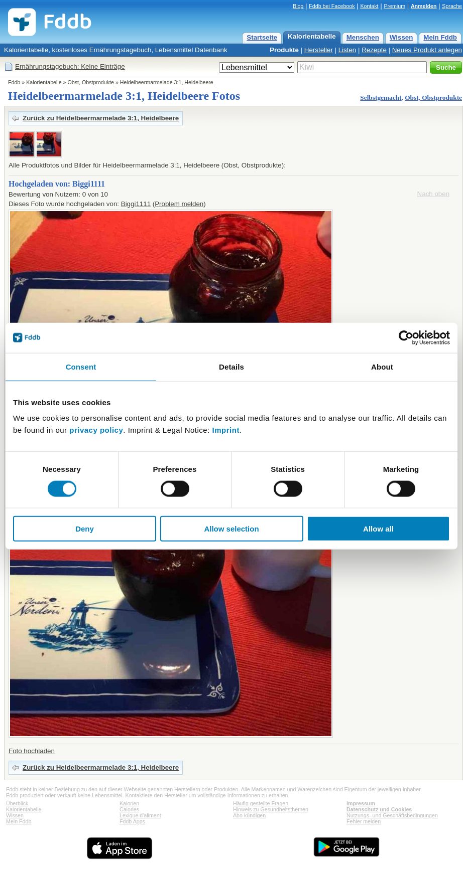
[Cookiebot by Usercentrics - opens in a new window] (406, 337)
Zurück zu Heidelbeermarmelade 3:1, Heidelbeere (101, 118)
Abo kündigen (249, 815)
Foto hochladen (32, 751)
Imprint (226, 430)
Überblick (17, 803)
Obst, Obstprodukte (91, 82)
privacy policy (96, 430)
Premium (394, 6)
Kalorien (129, 803)
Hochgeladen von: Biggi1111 (57, 184)
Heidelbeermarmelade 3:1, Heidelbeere (166, 82)
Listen (347, 50)
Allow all (378, 529)
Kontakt (369, 6)
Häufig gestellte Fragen (260, 803)
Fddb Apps (132, 821)
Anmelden (424, 6)
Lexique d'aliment (140, 815)
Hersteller (318, 50)
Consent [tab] (81, 366)
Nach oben (433, 194)
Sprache (452, 6)
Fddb (14, 82)
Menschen (362, 37)
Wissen (401, 37)
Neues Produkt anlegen (427, 50)
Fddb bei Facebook (332, 6)
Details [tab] (231, 366)
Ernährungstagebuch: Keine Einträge (70, 66)
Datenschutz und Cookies (379, 809)
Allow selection (231, 529)
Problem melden (179, 204)
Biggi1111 (136, 204)
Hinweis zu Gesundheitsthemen (270, 809)
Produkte (284, 50)
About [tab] (382, 366)
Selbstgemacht (380, 97)
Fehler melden (363, 821)
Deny (84, 529)
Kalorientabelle (312, 36)
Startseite (262, 37)
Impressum (360, 803)
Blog (298, 6)
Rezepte (374, 50)
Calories (129, 809)
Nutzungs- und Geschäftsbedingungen (392, 815)
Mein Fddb (440, 37)
